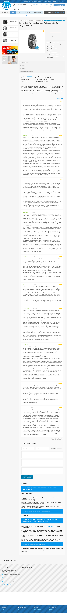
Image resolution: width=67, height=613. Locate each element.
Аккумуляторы (37, 12)
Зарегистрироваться (37, 1)
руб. (62, 1)
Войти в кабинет (27, 1)
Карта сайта (36, 610)
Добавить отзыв (60, 98)
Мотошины (27, 12)
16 (26, 81)
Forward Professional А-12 (39, 20)
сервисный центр (51, 526)
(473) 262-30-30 (7, 584)
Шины (13, 12)
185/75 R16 (29, 76)
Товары (18, 9)
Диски (19, 12)
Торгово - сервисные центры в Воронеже (46, 9)
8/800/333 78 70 (37, 5)
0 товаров (54, 1)
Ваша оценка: (53, 448)
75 (29, 79)
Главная (21, 20)
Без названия (31, 20)
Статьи (33, 9)
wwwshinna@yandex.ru (8, 587)
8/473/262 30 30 (48, 5)
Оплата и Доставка (26, 9)
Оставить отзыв (27, 477)
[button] (61, 448)
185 (26, 77)
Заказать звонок (59, 5)
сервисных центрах (54, 495)
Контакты (59, 9)
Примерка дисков (37, 609)
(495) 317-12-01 (7, 577)
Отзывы (35, 612)
